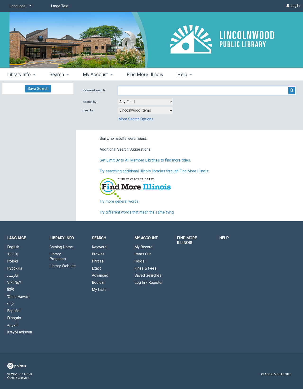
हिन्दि (10, 289)
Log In (295, 6)
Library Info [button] (21, 74)
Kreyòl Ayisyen (19, 332)
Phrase (98, 261)
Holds (139, 261)
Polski (12, 261)
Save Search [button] (38, 88)
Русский (14, 268)
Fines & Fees (145, 268)
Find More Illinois (145, 74)
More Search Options (135, 119)
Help (224, 238)
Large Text (59, 6)
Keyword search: (94, 90)
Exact (96, 268)
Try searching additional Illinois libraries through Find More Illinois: (154, 171)
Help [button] (184, 74)
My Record (143, 247)
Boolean (98, 282)
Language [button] (16, 238)
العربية (12, 325)
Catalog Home (61, 247)
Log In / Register (148, 282)
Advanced (100, 275)
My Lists (99, 289)
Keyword (99, 247)
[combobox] (145, 102)
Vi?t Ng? (14, 282)
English (13, 247)
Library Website (62, 266)
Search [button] (58, 74)
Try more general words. (119, 201)
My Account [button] (97, 74)
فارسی (12, 275)
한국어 (12, 254)
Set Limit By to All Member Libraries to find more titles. (145, 160)
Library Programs (57, 256)
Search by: (90, 102)
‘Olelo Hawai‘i (18, 296)
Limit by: (89, 110)
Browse (98, 254)
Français (14, 318)
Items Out (142, 254)
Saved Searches (147, 275)
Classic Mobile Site (276, 374)
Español (13, 311)
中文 (11, 304)
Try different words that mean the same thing (137, 212)
